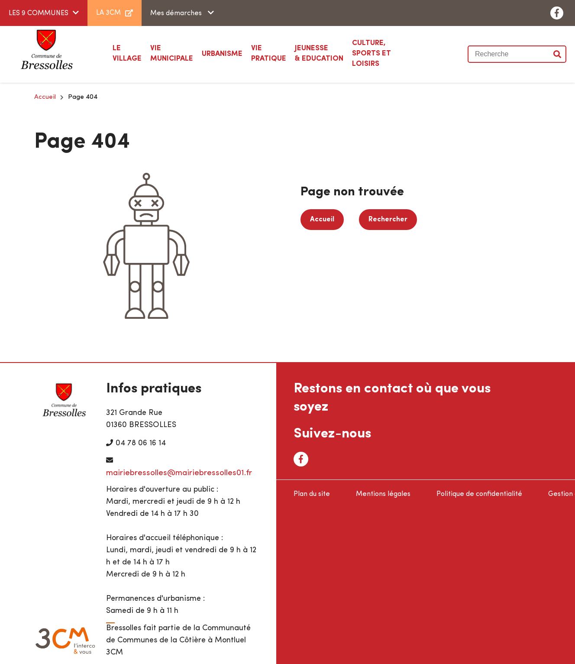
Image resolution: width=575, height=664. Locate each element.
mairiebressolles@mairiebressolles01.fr (179, 473)
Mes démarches (177, 13)
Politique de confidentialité (479, 494)
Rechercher (387, 219)
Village (127, 52)
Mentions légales (383, 494)
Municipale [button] (171, 52)
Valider (557, 54)
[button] (222, 54)
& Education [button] (319, 52)
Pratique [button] (268, 52)
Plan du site (312, 494)
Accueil (45, 97)
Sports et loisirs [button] (382, 53)
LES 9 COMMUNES (38, 13)
